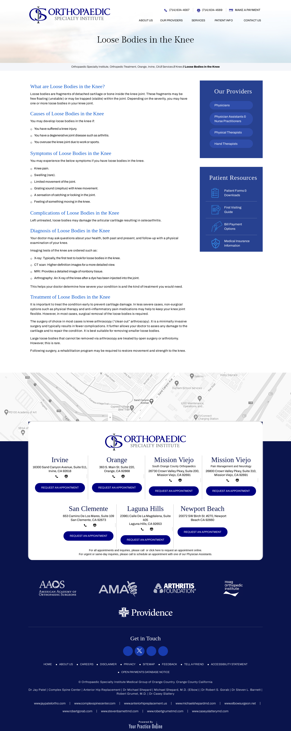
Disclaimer (108, 664)
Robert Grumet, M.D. (132, 693)
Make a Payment (247, 10)
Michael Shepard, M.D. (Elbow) (176, 689)
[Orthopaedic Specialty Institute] (69, 14)
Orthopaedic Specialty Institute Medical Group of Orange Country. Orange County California (147, 682)
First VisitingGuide (232, 210)
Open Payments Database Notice (145, 672)
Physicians (222, 105)
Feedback (169, 664)
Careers (86, 664)
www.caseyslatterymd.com (210, 711)
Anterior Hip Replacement (102, 689)
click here (155, 550)
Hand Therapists (225, 143)
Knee (179, 66)
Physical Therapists (228, 132)
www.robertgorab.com (77, 711)
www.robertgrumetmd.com (165, 711)
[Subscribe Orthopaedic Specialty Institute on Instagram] (151, 651)
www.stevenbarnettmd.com (119, 711)
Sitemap (149, 664)
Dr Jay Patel (37, 689)
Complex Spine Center (65, 689)
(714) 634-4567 (179, 10)
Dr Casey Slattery (161, 693)
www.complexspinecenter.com (94, 703)
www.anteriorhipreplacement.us (145, 703)
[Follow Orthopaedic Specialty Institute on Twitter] (140, 651)
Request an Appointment (60, 487)
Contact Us (252, 20)
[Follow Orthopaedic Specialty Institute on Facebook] (128, 651)
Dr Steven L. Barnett (246, 689)
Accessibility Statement (229, 664)
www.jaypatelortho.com (50, 703)
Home (130, 20)
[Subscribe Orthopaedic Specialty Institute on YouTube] (163, 651)
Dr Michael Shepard (137, 689)
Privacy (130, 664)
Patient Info (224, 20)
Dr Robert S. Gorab (215, 689)
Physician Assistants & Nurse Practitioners (230, 119)
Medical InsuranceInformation (237, 243)
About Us (146, 20)
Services (198, 20)
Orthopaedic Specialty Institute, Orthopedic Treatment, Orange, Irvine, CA (115, 66)
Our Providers (171, 20)
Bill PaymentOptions (233, 226)
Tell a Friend (194, 664)
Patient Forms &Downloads (235, 193)
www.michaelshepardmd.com (196, 703)
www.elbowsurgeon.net (240, 703)
